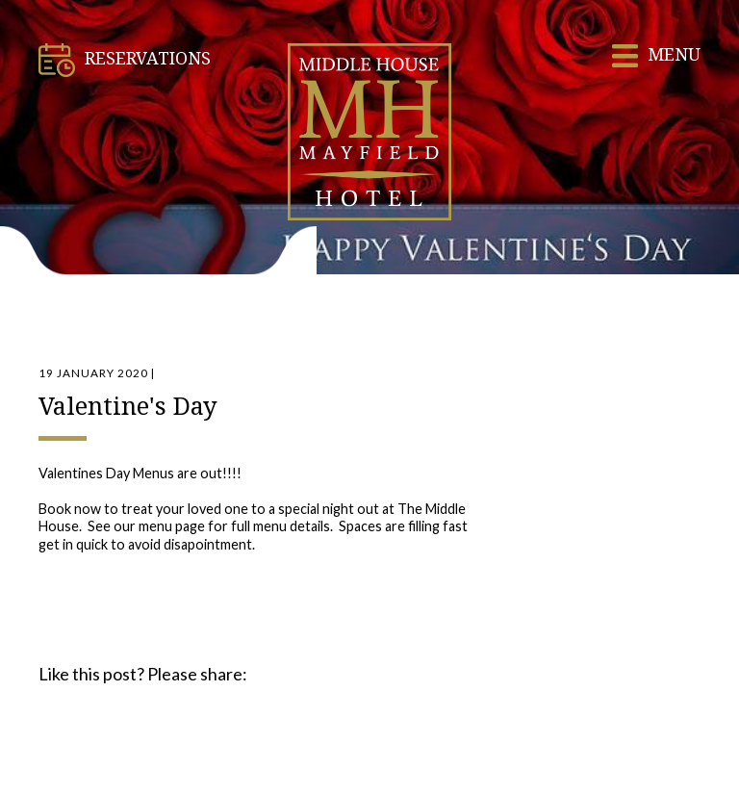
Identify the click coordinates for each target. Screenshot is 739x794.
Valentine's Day (127, 405)
